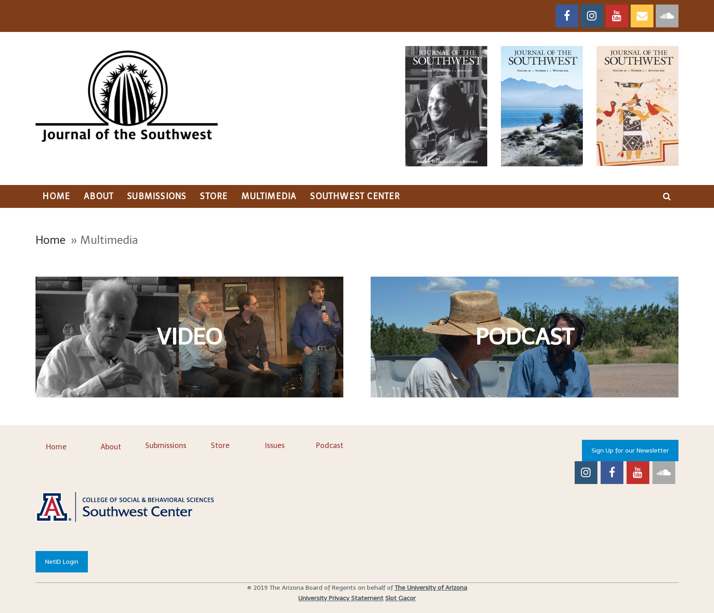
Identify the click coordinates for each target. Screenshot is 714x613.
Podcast (329, 445)
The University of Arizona (431, 588)
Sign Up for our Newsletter (630, 450)
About (111, 447)
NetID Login (61, 562)
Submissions (165, 445)
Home (51, 240)
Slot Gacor (400, 598)
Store (220, 445)
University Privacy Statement (340, 598)
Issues (275, 445)
